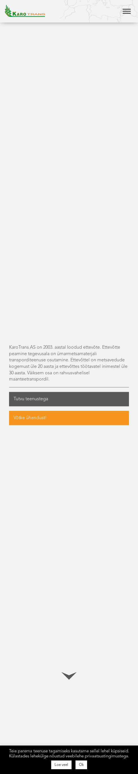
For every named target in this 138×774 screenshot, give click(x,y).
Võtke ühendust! (30, 417)
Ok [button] (81, 765)
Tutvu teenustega (31, 399)
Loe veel (61, 765)
